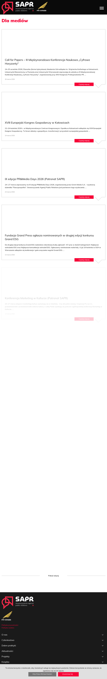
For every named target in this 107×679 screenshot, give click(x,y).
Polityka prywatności (42, 674)
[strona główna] (17, 8)
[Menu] (101, 8)
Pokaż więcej (53, 576)
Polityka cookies (8, 628)
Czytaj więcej (84, 84)
